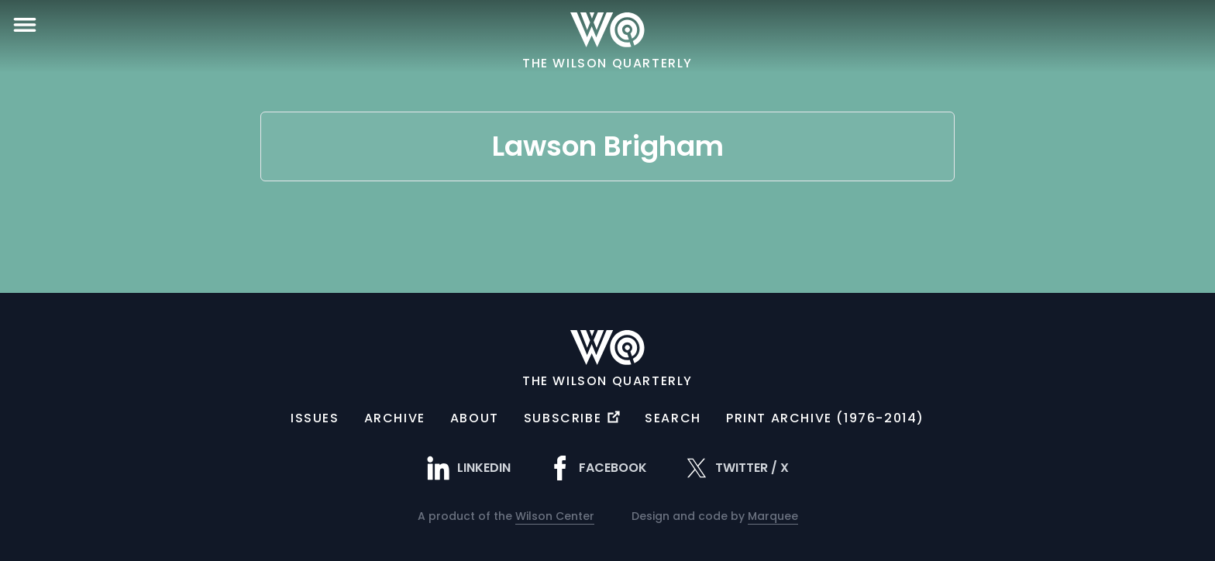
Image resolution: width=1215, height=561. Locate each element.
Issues (315, 418)
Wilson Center (554, 516)
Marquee (773, 516)
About (474, 418)
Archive (394, 418)
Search (673, 418)
